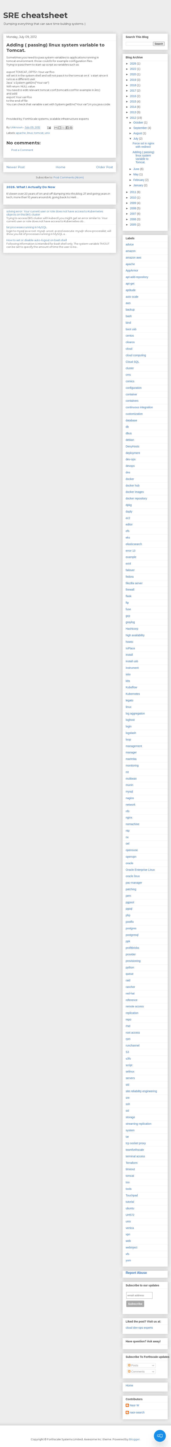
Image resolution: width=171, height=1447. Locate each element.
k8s (128, 680)
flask (128, 596)
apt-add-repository (137, 277)
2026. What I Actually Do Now (30, 187)
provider (131, 954)
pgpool (130, 902)
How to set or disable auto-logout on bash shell (36, 240)
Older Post (104, 167)
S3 (127, 1052)
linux (30, 132)
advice (130, 244)
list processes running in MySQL (26, 227)
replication (132, 1013)
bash (129, 316)
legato (129, 700)
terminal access (135, 1156)
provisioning (133, 960)
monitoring (132, 765)
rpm (128, 1039)
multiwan (131, 778)
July (136, 138)
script (129, 1065)
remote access (135, 1006)
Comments (136, 1371)
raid (128, 980)
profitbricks (132, 947)
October (138, 122)
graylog (130, 622)
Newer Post (15, 167)
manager (131, 752)
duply (129, 511)
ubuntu (130, 1208)
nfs (127, 811)
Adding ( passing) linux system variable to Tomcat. (143, 157)
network (130, 804)
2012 (133, 117)
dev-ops (131, 459)
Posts (133, 1365)
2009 (133, 203)
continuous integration (139, 407)
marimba (131, 759)
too (127, 1182)
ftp (127, 602)
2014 (133, 106)
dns (128, 472)
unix (47, 132)
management (134, 746)
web (128, 1240)
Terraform (132, 1162)
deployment (133, 453)
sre (127, 1097)
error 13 (130, 550)
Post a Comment (22, 150)
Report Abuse (136, 1272)
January (138, 185)
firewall (130, 589)
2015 (133, 101)
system (130, 1130)
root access (133, 1032)
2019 (133, 79)
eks (128, 537)
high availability (135, 635)
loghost (130, 719)
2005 (133, 224)
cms (128, 374)
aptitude (131, 290)
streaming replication (138, 1123)
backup (130, 309)
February (139, 179)
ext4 (128, 563)
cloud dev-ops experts (139, 1327)
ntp (127, 830)
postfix (130, 921)
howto (129, 641)
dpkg (129, 505)
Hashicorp (132, 628)
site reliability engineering (141, 1091)
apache (21, 132)
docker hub (132, 485)
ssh (128, 1104)
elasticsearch (134, 544)
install (129, 654)
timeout (130, 1169)
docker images (135, 491)
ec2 (128, 518)
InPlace (130, 648)
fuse (128, 609)
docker (130, 479)
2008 (133, 208)
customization (134, 413)
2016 (133, 96)
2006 (133, 219)
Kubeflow (131, 687)
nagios (130, 798)
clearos (130, 342)
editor (129, 524)
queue (129, 973)
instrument (132, 667)
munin (129, 785)
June (136, 169)
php (128, 915)
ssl (127, 1110)
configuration (134, 387)
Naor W (134, 1405)
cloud (129, 348)
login (129, 726)
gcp (128, 615)
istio (128, 674)
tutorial (130, 1201)
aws (128, 303)
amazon (131, 251)
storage (130, 1117)
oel (127, 843)
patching (131, 889)
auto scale (132, 296)
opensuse (132, 850)
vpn (128, 1234)
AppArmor (132, 270)
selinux (130, 1071)
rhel (128, 1026)
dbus (129, 433)
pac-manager (134, 882)
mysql (129, 791)
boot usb (131, 329)
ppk (128, 941)
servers (130, 1078)
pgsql (129, 908)
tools (129, 1188)
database (131, 420)
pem (128, 895)
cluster (130, 368)
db (127, 426)
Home (60, 167)
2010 (133, 197)
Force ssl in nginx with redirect (143, 145)
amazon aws (133, 257)
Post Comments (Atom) (68, 177)
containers (132, 400)
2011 (133, 192)
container (131, 394)
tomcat (39, 132)
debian (130, 439)
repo (128, 1019)
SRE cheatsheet (35, 15)
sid (127, 1084)
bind (128, 322)
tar (127, 1136)
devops (130, 465)
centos (130, 335)
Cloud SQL (132, 361)
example (131, 557)
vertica (130, 1228)
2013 (133, 112)
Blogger (134, 1439)
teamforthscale (135, 1149)
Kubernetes (133, 693)
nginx (129, 817)
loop (128, 739)
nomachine (132, 824)
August (138, 133)
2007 (133, 213)
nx (127, 837)
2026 (133, 63)
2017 (133, 90)
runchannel (132, 1045)
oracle (129, 863)
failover (130, 570)
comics (130, 381)
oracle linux (133, 876)
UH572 (130, 1214)
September (140, 127)
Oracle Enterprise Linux (140, 869)
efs (127, 531)
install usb (132, 661)
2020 (133, 74)
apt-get (130, 283)
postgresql (132, 934)
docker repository (136, 498)
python (130, 967)
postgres (131, 928)
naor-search (137, 1412)
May (136, 174)
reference (131, 1000)
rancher (130, 986)
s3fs (128, 1058)
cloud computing (136, 355)
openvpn (131, 856)
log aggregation (135, 713)
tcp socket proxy (136, 1143)
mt (127, 772)
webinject (131, 1247)
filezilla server (134, 583)
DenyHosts (132, 446)
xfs (127, 1254)
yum (128, 1260)
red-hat (130, 993)
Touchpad (132, 1195)
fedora (130, 576)
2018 (133, 85)
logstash (131, 733)
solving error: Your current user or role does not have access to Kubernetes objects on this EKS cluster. (54, 213)
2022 (133, 68)
